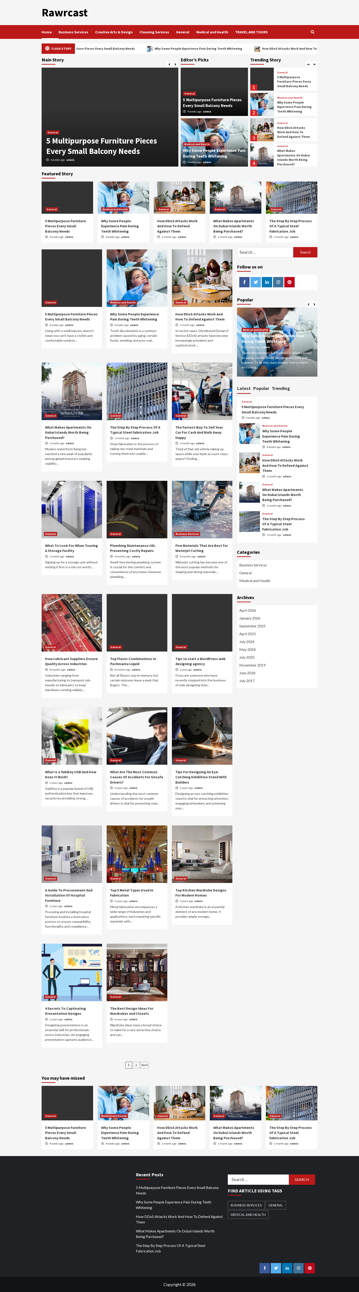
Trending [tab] (281, 388)
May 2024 (247, 649)
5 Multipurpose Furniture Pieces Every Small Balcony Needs (109, 48)
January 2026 (249, 618)
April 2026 (247, 610)
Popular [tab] (261, 388)
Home (47, 31)
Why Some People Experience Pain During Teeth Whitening (214, 48)
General (182, 31)
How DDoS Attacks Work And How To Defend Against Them (293, 131)
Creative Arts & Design (114, 31)
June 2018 (247, 672)
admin (70, 159)
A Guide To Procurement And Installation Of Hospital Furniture (68, 895)
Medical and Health (212, 31)
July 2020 (246, 657)
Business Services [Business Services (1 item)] (246, 1205)
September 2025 (252, 625)
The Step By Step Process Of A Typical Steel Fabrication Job (290, 225)
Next (145, 1065)
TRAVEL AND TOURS (251, 31)
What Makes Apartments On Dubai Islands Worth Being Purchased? (293, 157)
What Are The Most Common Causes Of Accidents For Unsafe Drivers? (136, 776)
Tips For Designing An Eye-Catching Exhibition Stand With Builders (201, 776)
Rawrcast (64, 12)
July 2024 (246, 641)
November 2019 (252, 665)
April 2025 (247, 633)
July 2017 (246, 680)
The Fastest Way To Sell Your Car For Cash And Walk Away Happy (199, 432)
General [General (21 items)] (275, 1205)
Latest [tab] (244, 388)
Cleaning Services (154, 31)
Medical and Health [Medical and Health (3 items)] (248, 1214)
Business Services (73, 31)
